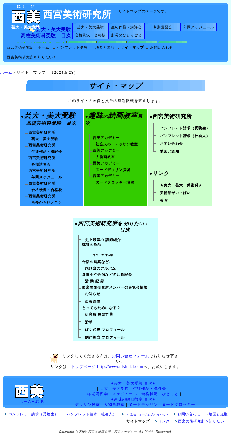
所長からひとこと (46, 203)
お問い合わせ (161, 47)
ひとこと (170, 394)
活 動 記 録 (94, 281)
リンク (166, 421)
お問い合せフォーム (130, 356)
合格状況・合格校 (90, 35)
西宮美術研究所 (77, 14)
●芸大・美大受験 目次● (133, 383)
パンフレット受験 (72, 47)
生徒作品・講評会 (126, 27)
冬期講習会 (162, 27)
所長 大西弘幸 (102, 255)
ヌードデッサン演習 (113, 170)
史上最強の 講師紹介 (103, 240)
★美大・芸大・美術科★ (181, 185)
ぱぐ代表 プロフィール (105, 330)
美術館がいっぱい (175, 193)
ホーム (6, 72)
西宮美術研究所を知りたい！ (32, 57)
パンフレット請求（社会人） (185, 136)
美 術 (164, 200)
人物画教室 (105, 157)
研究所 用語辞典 (99, 314)
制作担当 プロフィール (105, 337)
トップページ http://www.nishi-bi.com (107, 366)
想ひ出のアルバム (100, 268)
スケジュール (124, 394)
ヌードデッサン (143, 404)
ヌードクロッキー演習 (115, 182)
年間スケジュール (198, 27)
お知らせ (92, 294)
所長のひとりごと (126, 35)
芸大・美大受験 (90, 27)
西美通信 (92, 302)
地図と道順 (105, 47)
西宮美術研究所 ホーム (28, 47)
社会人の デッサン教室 (117, 144)
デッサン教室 (87, 404)
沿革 (89, 322)
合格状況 (149, 394)
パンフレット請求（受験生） (185, 128)
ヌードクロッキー (178, 404)
